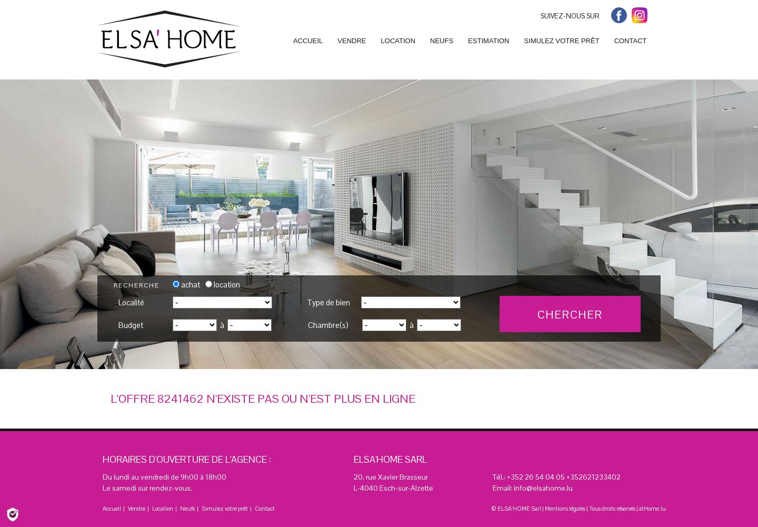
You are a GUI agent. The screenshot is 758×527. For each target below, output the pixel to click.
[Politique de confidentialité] (12, 513)
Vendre (136, 508)
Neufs (187, 508)
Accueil (112, 508)
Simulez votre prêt (225, 508)
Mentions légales (565, 508)
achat (186, 285)
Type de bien (328, 302)
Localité (131, 302)
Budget (130, 325)
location (222, 285)
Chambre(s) (328, 325)
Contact (265, 508)
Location (162, 508)
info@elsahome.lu (543, 488)
